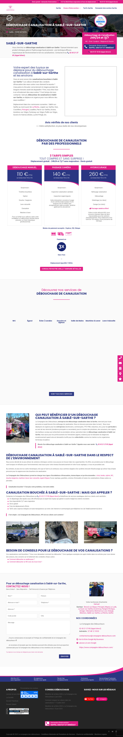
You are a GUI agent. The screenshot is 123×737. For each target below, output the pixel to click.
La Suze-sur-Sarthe (85, 609)
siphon (108, 475)
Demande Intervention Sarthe (106, 8)
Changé (110, 611)
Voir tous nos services (61, 394)
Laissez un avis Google (86, 643)
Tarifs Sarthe (88, 8)
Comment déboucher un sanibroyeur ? (22, 559)
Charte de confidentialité (84, 734)
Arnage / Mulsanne (86, 611)
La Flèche (35, 107)
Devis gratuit (43, 2)
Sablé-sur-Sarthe (93, 613)
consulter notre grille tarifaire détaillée (61, 269)
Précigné (25, 110)
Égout (29, 321)
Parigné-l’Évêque (108, 609)
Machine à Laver (93, 321)
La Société (9, 697)
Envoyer (64, 656)
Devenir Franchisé (12, 701)
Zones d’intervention (71, 8)
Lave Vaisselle (108, 321)
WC (14, 321)
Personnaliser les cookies (29, 688)
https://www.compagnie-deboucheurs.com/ (96, 647)
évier (98, 475)
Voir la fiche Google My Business (90, 639)
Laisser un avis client (13, 694)
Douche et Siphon (61, 322)
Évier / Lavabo (45, 321)
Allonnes (83, 613)
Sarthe (58, 8)
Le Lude (113, 607)
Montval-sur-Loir (100, 611)
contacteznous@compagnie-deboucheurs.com (97, 636)
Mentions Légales (101, 734)
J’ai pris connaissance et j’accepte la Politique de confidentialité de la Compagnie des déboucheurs (36, 639)
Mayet (107, 607)
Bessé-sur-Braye (90, 607)
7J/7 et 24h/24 (77, 2)
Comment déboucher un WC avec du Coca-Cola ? (25, 562)
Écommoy (97, 609)
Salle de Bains (77, 321)
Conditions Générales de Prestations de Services (58, 734)
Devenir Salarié (11, 704)
